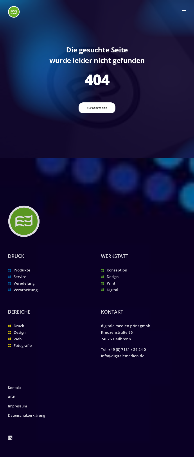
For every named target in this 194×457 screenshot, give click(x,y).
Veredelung (24, 283)
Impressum (17, 406)
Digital (112, 289)
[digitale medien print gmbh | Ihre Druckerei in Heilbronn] (14, 12)
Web (18, 338)
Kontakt (14, 387)
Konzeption (117, 270)
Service (20, 276)
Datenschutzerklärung (26, 415)
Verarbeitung (26, 289)
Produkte (22, 270)
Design (113, 276)
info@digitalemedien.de (122, 355)
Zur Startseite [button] (97, 108)
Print (111, 283)
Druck (19, 325)
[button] (184, 12)
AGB (11, 397)
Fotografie (23, 345)
